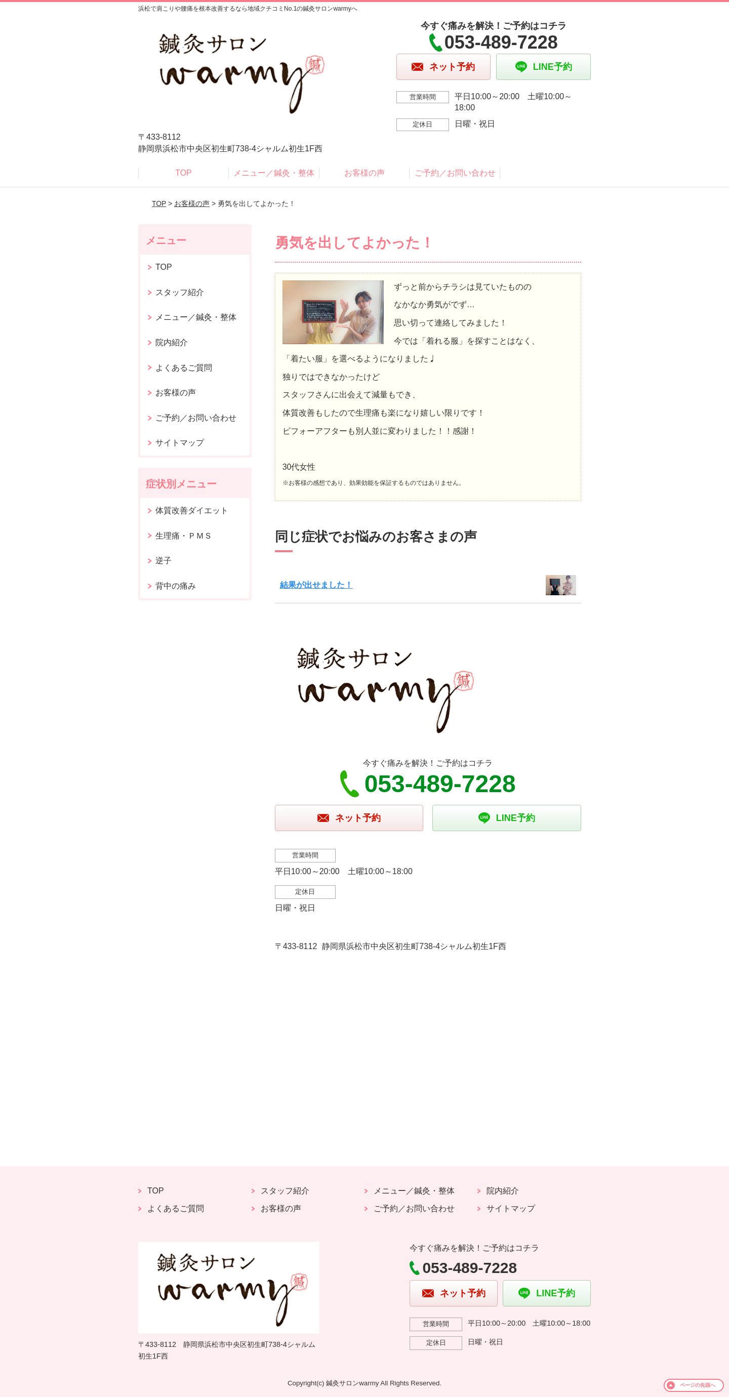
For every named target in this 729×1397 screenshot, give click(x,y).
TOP (183, 173)
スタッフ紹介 (179, 292)
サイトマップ (179, 442)
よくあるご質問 (183, 367)
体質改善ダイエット (191, 510)
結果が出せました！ (316, 585)
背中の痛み (175, 586)
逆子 (163, 560)
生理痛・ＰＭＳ (183, 535)
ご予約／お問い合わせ (455, 173)
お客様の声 (364, 173)
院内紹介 (171, 342)
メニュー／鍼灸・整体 (273, 173)
